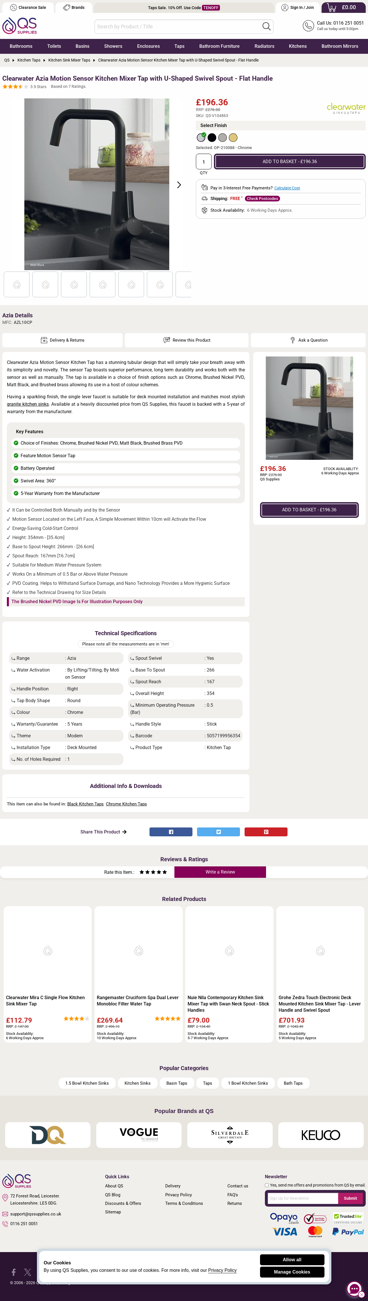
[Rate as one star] (142, 872)
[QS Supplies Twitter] (27, 1271)
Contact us (237, 1186)
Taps (179, 46)
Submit (350, 1198)
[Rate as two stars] (144, 872)
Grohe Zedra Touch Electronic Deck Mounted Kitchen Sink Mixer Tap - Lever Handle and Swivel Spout (320, 1004)
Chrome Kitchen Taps (126, 804)
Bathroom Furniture (219, 46)
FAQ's (232, 1194)
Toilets (54, 46)
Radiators (264, 46)
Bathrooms (21, 46)
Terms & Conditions (184, 1203)
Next (176, 184)
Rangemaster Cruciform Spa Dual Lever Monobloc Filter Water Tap (138, 1001)
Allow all (292, 1259)
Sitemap (113, 1212)
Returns (234, 1203)
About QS (114, 1186)
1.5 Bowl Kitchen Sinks (87, 1083)
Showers (113, 46)
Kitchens (298, 46)
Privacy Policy (178, 1194)
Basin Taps (176, 1083)
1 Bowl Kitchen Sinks (248, 1083)
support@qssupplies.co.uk (31, 1214)
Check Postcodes (262, 198)
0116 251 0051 (20, 1224)
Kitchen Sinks (138, 1083)
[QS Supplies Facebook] (13, 1271)
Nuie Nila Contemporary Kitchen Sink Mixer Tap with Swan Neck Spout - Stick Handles (228, 1004)
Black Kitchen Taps (85, 804)
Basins (82, 46)
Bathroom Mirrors (340, 46)
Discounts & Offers (123, 1203)
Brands (73, 7)
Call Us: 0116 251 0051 (340, 23)
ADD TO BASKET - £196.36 (290, 161)
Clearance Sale (28, 7)
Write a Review (220, 872)
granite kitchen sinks (28, 404)
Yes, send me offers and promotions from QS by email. (318, 1185)
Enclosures (148, 46)
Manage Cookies (292, 1272)
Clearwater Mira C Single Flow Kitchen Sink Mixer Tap (45, 1001)
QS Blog (112, 1194)
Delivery (172, 1186)
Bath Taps (293, 1083)
